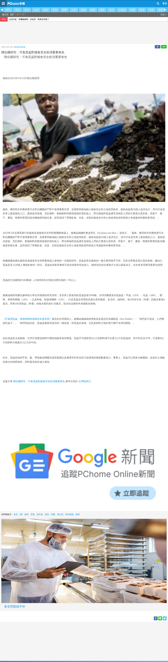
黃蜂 (78, 514)
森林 (26, 514)
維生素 (40, 514)
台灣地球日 (84, 381)
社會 (36, 10)
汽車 (151, 10)
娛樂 (93, 10)
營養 (33, 514)
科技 (55, 10)
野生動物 (69, 514)
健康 (83, 10)
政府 (161, 10)
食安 (16, 514)
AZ (21, 514)
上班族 (122, 10)
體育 (102, 10)
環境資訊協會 (19, 47)
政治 (27, 10)
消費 (132, 10)
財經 (46, 10)
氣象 (163, 15)
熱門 (8, 10)
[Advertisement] (82, 641)
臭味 (47, 514)
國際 (64, 10)
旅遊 (142, 10)
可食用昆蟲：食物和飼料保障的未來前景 (27, 319)
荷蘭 (53, 514)
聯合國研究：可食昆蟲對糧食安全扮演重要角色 (39, 381)
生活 (111, 10)
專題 (17, 10)
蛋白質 (60, 514)
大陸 (74, 10)
